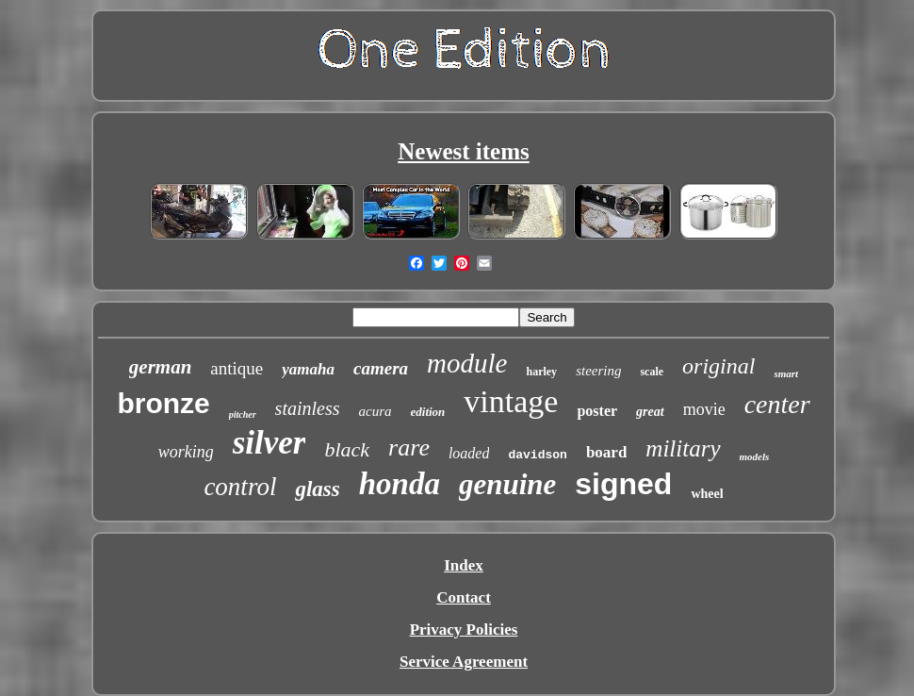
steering (598, 370)
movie (704, 409)
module (467, 363)
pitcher (242, 414)
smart (786, 373)
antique (236, 368)
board (606, 452)
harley (541, 371)
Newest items (464, 151)
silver (269, 442)
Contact (463, 597)
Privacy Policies (464, 629)
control (240, 486)
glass (317, 489)
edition (428, 412)
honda (399, 484)
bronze (163, 403)
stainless (307, 408)
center (777, 404)
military (682, 448)
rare (409, 447)
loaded (469, 453)
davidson (537, 455)
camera (380, 368)
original (718, 366)
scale (651, 371)
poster (597, 411)
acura (375, 411)
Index (463, 565)
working (186, 451)
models (755, 456)
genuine (507, 484)
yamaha (308, 369)
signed (623, 484)
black (346, 449)
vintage (511, 401)
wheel (707, 494)
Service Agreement (464, 662)
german (160, 367)
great (650, 412)
